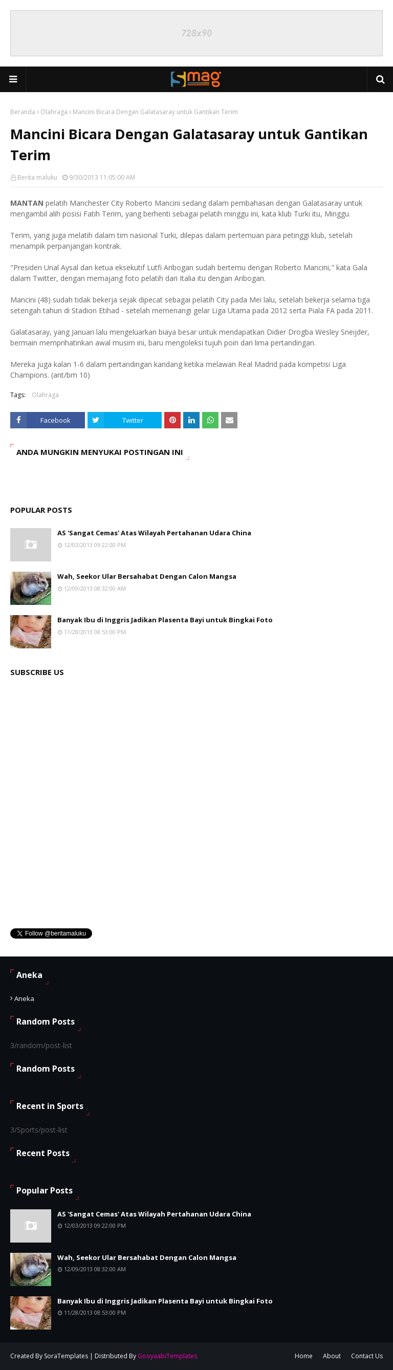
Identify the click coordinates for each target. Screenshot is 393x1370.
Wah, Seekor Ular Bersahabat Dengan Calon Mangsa (146, 576)
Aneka (24, 998)
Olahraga (54, 111)
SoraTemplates (66, 1356)
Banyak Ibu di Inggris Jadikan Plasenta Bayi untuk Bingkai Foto (165, 619)
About (332, 1356)
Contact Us (367, 1356)
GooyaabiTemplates (167, 1356)
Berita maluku (37, 177)
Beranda (22, 111)
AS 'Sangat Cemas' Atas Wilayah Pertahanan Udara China (154, 532)
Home (304, 1356)
